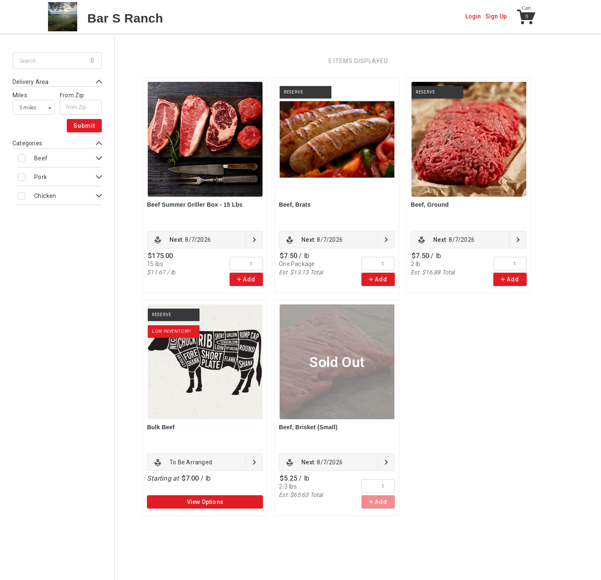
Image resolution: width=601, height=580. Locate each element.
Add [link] (246, 279)
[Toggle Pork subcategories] (59, 176)
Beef (41, 158)
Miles (20, 95)
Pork (40, 177)
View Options (205, 502)
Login (473, 16)
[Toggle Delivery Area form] (57, 82)
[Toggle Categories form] (57, 143)
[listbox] (34, 107)
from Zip (72, 95)
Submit (84, 125)
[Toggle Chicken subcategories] (59, 195)
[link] (205, 239)
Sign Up (496, 16)
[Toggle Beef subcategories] (59, 158)
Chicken (45, 195)
